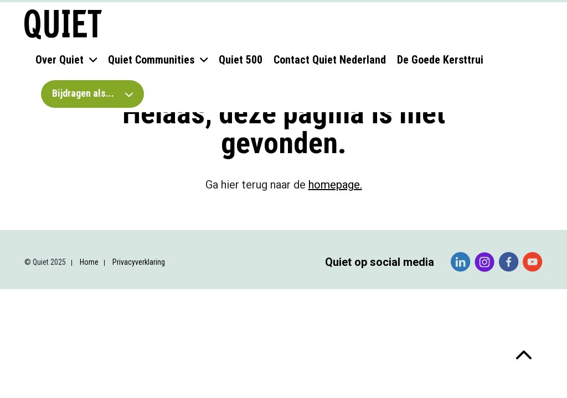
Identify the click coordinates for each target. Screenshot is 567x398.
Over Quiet (59, 59)
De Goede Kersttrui (440, 59)
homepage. (335, 184)
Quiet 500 (240, 59)
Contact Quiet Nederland (330, 59)
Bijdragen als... (92, 93)
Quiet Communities (151, 59)
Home (89, 262)
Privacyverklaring (138, 262)
